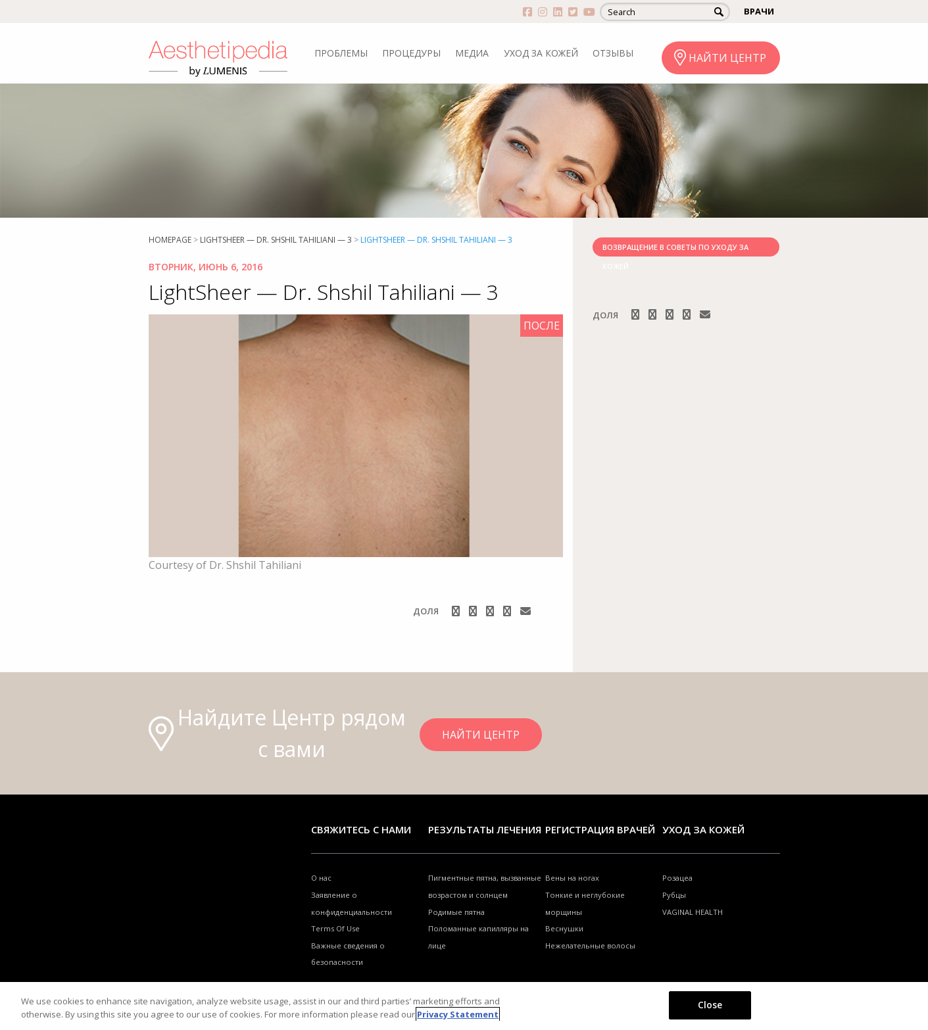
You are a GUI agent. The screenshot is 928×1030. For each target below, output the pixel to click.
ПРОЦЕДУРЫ (411, 53)
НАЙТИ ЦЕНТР (727, 58)
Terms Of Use (335, 928)
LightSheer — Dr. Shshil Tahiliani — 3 (276, 239)
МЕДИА (472, 53)
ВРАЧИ (759, 11)
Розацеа (677, 878)
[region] (464, 1006)
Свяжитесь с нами (361, 829)
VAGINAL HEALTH (692, 912)
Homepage (170, 239)
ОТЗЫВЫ (613, 53)
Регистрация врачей (600, 829)
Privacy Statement (458, 1014)
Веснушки (564, 928)
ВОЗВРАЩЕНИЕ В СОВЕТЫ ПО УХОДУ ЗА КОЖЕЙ (675, 249)
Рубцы (674, 895)
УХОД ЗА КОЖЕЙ (541, 53)
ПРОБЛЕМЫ (341, 53)
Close (710, 1004)
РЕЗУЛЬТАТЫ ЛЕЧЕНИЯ (484, 829)
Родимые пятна (456, 912)
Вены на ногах (572, 878)
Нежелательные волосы (590, 945)
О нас (321, 878)
